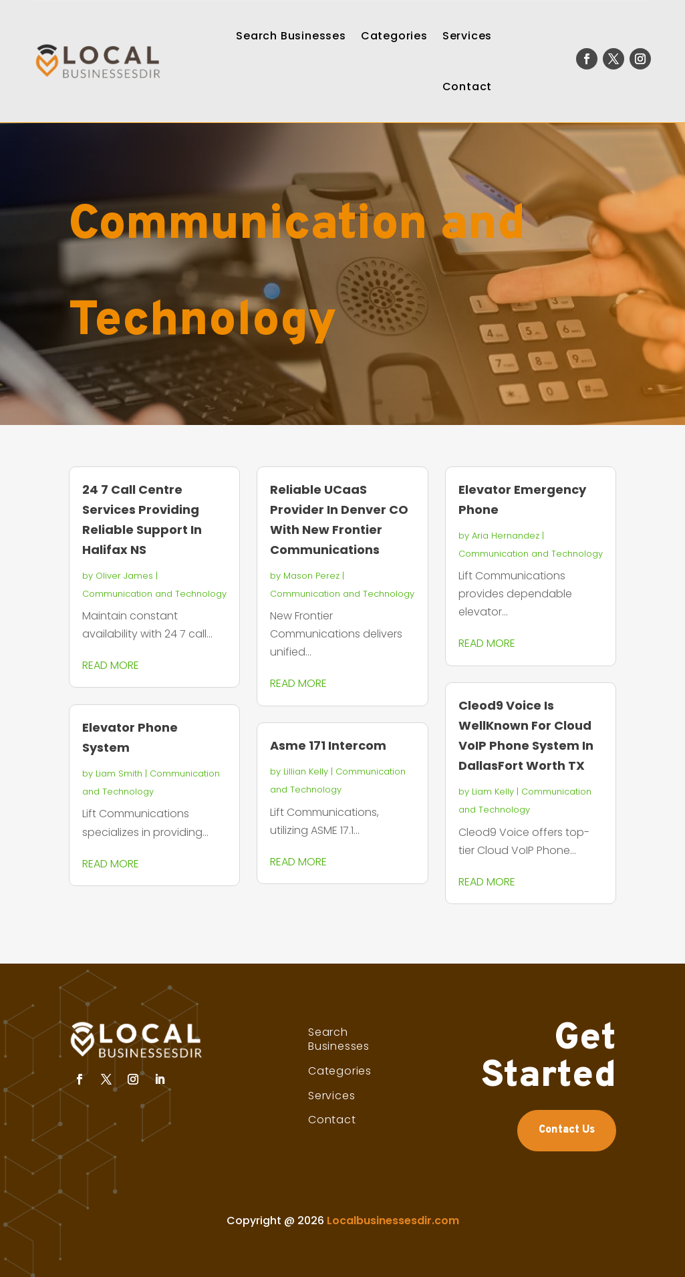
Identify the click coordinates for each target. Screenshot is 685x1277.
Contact (467, 86)
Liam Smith (119, 773)
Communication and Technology (154, 593)
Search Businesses (291, 35)
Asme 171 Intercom (328, 745)
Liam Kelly (493, 791)
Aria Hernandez (505, 535)
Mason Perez (311, 575)
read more (110, 665)
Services (467, 35)
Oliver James (124, 575)
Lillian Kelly (305, 771)
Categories (394, 35)
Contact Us (567, 1130)
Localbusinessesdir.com (393, 1220)
